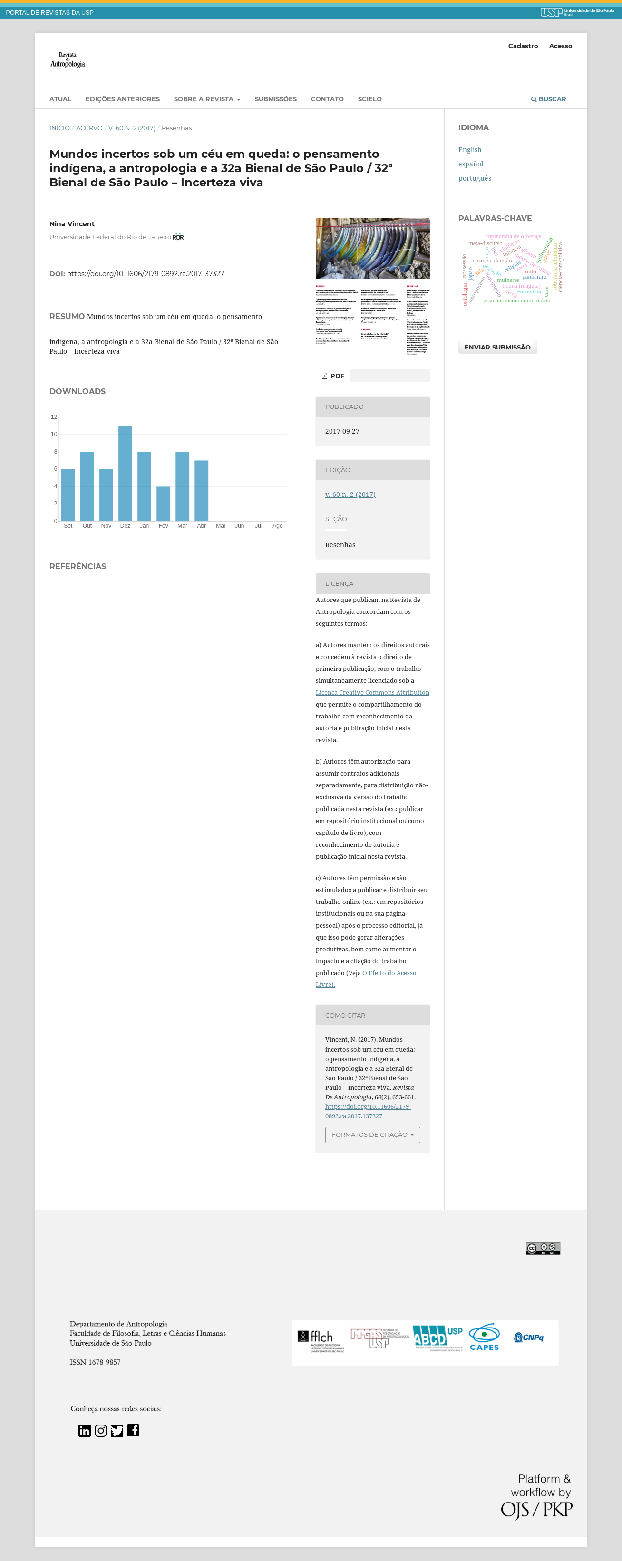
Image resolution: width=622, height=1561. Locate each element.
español (470, 163)
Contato (327, 99)
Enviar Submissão (498, 347)
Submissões (276, 99)
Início (59, 128)
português (474, 178)
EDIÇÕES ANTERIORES (123, 99)
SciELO (370, 99)
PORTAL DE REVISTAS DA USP (50, 13)
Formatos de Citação (370, 1134)
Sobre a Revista (204, 99)
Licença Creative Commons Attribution (372, 692)
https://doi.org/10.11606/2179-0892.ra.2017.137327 (145, 274)
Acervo (89, 128)
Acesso (561, 45)
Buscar (548, 99)
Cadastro (523, 45)
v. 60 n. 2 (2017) (132, 128)
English (470, 149)
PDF (336, 375)
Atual (60, 99)
